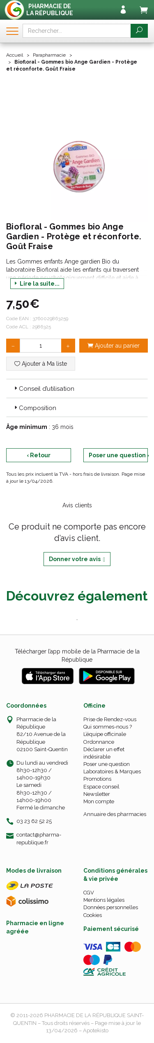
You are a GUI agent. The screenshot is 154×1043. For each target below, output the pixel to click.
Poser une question (106, 764)
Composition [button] (34, 408)
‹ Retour (39, 455)
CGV (88, 892)
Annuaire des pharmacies (114, 814)
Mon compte (98, 801)
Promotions (97, 779)
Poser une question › (118, 455)
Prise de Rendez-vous (109, 719)
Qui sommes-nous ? (107, 727)
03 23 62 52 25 (34, 821)
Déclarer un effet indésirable (103, 753)
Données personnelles (110, 907)
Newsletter (96, 794)
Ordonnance (98, 742)
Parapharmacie (49, 55)
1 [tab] (77, 620)
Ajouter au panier (113, 345)
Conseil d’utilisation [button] (43, 388)
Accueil (14, 55)
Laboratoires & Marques (112, 771)
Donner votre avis (77, 559)
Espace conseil (101, 787)
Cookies (92, 915)
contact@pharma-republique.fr (38, 838)
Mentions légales (103, 900)
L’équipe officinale (104, 734)
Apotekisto (95, 1030)
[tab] (77, 388)
